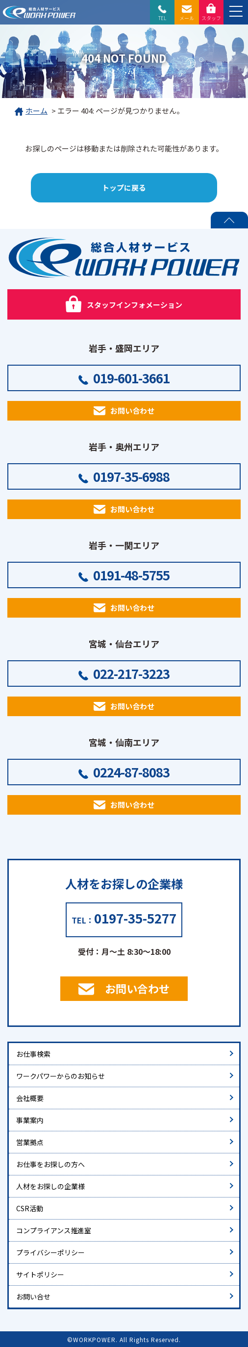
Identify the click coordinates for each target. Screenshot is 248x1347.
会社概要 (30, 1098)
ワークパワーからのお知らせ (60, 1076)
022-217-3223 (131, 673)
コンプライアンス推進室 (53, 1230)
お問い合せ (33, 1296)
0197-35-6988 (131, 476)
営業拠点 (30, 1142)
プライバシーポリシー (50, 1252)
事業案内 (30, 1120)
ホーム (31, 111)
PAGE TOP (229, 220)
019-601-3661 (131, 378)
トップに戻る (124, 187)
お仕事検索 (33, 1054)
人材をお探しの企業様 (50, 1186)
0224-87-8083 (131, 772)
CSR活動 (29, 1208)
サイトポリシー (40, 1274)
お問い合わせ (132, 410)
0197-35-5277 (135, 918)
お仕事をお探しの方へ (50, 1164)
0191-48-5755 (131, 575)
